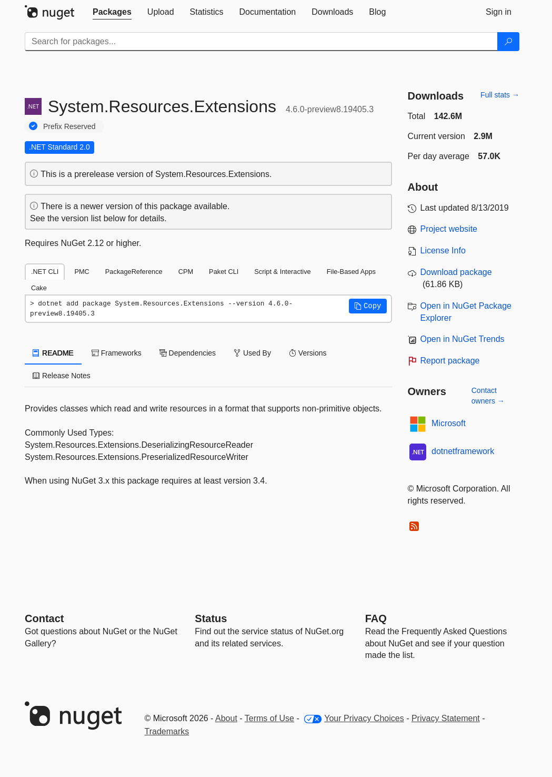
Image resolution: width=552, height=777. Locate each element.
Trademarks (167, 731)
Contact (44, 618)
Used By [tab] (252, 353)
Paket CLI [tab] (223, 272)
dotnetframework (462, 451)
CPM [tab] (185, 272)
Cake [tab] (39, 288)
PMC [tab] (81, 272)
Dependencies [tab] (187, 353)
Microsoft (448, 423)
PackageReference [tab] (134, 272)
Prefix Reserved (69, 126)
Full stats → (499, 95)
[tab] (112, 12)
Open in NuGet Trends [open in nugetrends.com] (462, 339)
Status (211, 618)
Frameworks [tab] (117, 353)
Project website (449, 228)
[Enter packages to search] (261, 41)
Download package (456, 272)
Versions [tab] (308, 353)
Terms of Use (269, 718)
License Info (443, 250)
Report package (450, 360)
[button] (368, 306)
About (226, 718)
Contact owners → (488, 395)
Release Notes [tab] (62, 375)
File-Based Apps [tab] (351, 272)
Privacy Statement (446, 718)
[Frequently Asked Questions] (376, 618)
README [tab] (53, 353)
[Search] (508, 41)
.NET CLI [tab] (44, 272)
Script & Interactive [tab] (282, 272)
